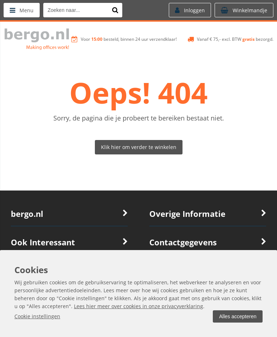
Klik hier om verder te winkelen (138, 147)
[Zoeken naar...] (115, 10)
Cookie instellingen (37, 316)
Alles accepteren (237, 316)
